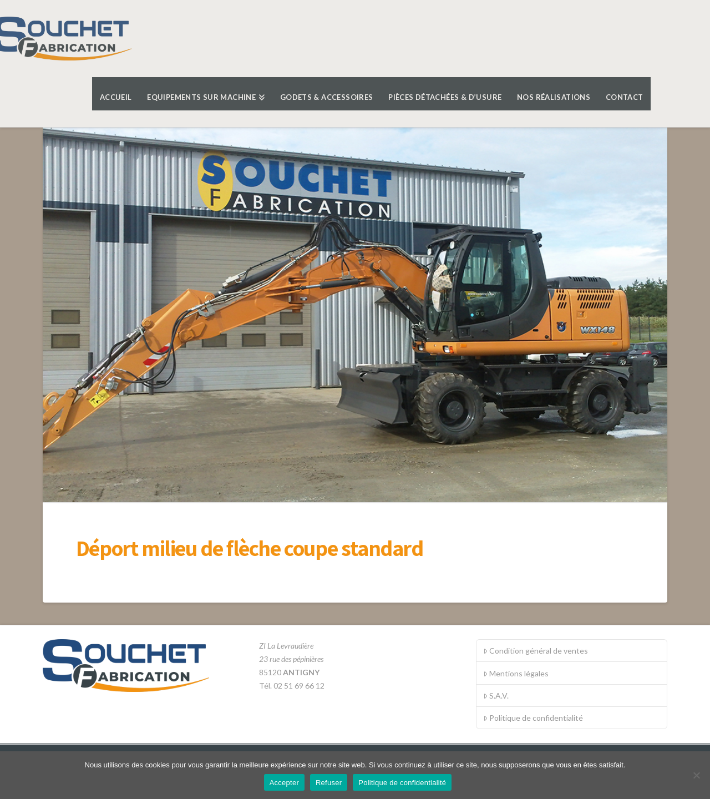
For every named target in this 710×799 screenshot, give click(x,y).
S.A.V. (496, 695)
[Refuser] (696, 775)
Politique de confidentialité (533, 717)
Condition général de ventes (535, 650)
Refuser (329, 782)
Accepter (284, 782)
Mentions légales (516, 673)
